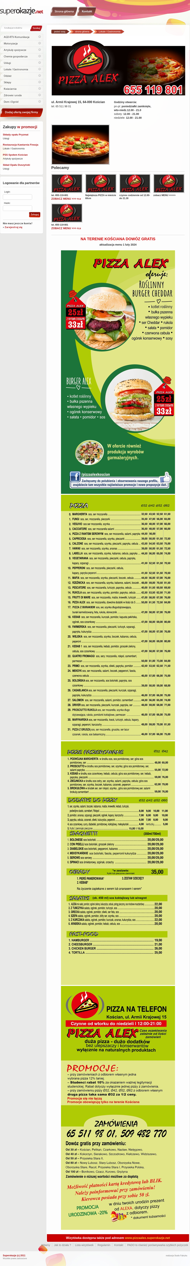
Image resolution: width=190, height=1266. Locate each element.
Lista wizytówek (84, 1245)
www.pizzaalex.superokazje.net (147, 1238)
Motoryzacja (11, 43)
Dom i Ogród (11, 101)
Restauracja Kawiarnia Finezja (20, 144)
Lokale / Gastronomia (16, 69)
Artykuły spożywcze (15, 50)
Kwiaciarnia (10, 88)
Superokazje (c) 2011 (14, 1255)
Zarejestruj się (13, 227)
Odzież (7, 76)
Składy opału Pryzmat (15, 134)
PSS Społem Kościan (15, 154)
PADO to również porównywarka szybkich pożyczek (157, 1245)
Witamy (63, 13)
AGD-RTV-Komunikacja (16, 37)
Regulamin (103, 1245)
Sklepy (7, 82)
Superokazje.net (21, 11)
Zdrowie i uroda (13, 95)
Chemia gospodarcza (16, 56)
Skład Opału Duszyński (16, 164)
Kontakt (86, 13)
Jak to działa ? (62, 1245)
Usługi (7, 63)
